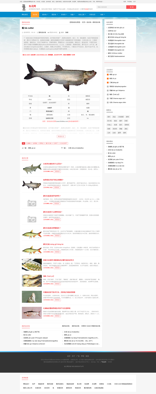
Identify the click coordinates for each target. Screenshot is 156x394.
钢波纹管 (41, 384)
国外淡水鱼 (75, 326)
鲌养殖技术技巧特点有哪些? (53, 180)
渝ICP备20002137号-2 (82, 362)
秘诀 (115, 121)
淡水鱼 (35, 14)
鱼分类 (79, 384)
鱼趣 (72, 14)
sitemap (93, 362)
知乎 (33, 384)
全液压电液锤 (98, 388)
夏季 (119, 133)
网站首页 (25, 14)
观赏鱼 (54, 14)
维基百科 (78, 388)
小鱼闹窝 (121, 117)
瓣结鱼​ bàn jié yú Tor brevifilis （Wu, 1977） (79, 341)
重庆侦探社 (60, 384)
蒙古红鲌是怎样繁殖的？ (52, 228)
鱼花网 (86, 384)
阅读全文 (61, 136)
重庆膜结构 (87, 388)
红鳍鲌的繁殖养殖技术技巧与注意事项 (56, 308)
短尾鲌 (35, 143)
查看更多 (57, 171)
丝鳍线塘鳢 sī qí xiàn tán (116, 166)
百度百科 (38, 388)
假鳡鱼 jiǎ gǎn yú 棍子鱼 (31, 332)
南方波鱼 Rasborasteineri (116, 56)
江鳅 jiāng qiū (114, 82)
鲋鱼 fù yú (113, 78)
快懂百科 (60, 388)
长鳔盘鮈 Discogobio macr (116, 40)
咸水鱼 (44, 14)
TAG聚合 (129, 1)
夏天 (120, 125)
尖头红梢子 (63, 143)
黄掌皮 (41, 143)
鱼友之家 (81, 14)
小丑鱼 (109, 384)
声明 (82, 356)
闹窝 (108, 129)
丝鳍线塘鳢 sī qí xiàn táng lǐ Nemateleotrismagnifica (40, 341)
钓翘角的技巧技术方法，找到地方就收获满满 (59, 292)
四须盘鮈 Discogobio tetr (116, 50)
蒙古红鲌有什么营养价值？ (52, 212)
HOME (110, 362)
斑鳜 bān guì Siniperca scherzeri (34, 344)
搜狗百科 (69, 388)
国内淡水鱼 (96, 22)
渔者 (101, 14)
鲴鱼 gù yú (31, 148)
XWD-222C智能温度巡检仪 (123, 384)
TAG (98, 362)
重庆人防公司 (27, 388)
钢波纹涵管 (70, 384)
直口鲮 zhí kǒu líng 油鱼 (116, 34)
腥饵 (127, 117)
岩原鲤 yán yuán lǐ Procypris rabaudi (35, 338)
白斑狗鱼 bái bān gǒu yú (116, 27)
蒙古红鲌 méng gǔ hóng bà (53, 244)
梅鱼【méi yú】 (49, 276)
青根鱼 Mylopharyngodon (118, 86)
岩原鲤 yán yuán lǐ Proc (116, 159)
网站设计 (26, 384)
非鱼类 (63, 14)
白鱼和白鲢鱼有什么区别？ (52, 164)
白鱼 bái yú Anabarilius (76, 148)
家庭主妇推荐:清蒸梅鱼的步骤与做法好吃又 (58, 260)
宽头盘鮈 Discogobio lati (116, 43)
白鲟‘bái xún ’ (112, 31)
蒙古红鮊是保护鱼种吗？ (52, 196)
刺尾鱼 (101, 384)
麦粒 (126, 129)
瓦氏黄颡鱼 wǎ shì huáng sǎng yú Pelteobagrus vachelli (82, 344)
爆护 (120, 121)
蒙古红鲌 (48, 143)
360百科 (47, 388)
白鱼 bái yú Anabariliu (115, 150)
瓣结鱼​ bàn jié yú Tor (115, 169)
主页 (83, 22)
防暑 (126, 121)
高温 (114, 117)
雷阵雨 (127, 125)
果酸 (120, 129)
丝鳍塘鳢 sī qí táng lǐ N (115, 162)
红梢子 (56, 143)
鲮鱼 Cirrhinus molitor (115, 53)
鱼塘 (115, 125)
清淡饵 (115, 129)
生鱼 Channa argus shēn (118, 102)
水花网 (94, 384)
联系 (125, 1)
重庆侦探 (50, 384)
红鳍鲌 (28, 143)
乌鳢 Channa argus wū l (117, 98)
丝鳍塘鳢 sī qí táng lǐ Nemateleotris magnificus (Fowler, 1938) (82, 338)
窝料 (124, 133)
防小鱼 (109, 121)
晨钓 (108, 117)
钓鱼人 (109, 125)
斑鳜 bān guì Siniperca (117, 90)
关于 (134, 1)
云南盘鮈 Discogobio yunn (116, 47)
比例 (114, 133)
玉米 (108, 133)
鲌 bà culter (27, 335)
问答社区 (92, 14)
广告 (78, 356)
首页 (68, 356)
